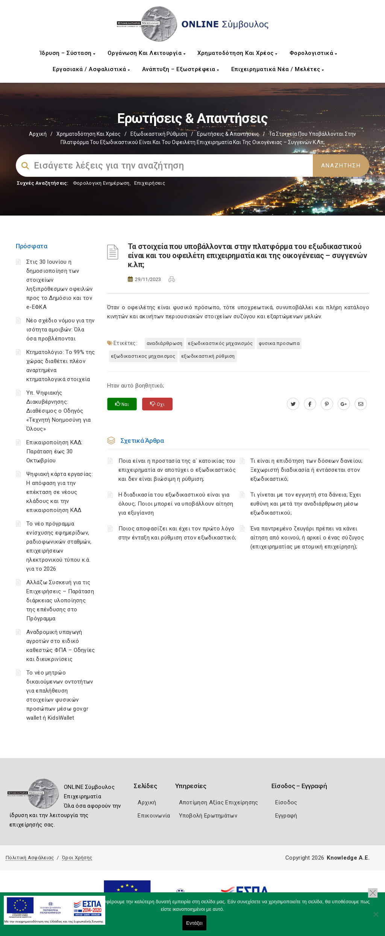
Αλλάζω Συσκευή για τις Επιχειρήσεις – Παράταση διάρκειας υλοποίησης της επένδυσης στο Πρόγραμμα (60, 600)
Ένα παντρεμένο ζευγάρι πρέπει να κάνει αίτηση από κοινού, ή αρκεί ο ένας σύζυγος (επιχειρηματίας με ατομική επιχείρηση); (307, 537)
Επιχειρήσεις (149, 183)
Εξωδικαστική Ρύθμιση (158, 134)
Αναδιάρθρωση (165, 343)
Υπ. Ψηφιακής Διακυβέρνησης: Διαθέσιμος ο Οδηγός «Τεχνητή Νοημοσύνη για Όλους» (58, 410)
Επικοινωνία (154, 815)
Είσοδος (286, 802)
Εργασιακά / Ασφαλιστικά (91, 69)
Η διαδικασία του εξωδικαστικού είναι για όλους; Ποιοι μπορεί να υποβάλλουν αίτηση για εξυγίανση (175, 503)
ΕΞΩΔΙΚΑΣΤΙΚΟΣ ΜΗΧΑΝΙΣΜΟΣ (143, 356)
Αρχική (38, 134)
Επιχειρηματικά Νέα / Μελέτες (277, 69)
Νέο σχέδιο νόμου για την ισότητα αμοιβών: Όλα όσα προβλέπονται (60, 329)
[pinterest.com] (326, 404)
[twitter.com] (293, 404)
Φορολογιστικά (313, 53)
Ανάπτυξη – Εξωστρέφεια (180, 69)
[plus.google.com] (343, 404)
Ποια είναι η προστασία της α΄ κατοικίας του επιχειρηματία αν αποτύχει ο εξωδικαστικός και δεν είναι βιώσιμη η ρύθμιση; (177, 469)
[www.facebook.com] (310, 404)
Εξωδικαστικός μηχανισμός (220, 343)
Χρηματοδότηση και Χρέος (237, 53)
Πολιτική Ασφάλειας (30, 857)
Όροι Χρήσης (77, 857)
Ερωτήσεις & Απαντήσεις (228, 134)
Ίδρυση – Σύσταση (67, 53)
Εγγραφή (286, 815)
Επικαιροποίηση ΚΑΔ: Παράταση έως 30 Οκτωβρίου (54, 451)
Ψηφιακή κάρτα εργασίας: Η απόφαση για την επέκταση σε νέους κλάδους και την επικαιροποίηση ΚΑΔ (59, 492)
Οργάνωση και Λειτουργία (147, 53)
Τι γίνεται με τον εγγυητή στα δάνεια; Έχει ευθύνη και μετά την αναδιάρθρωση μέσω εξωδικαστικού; (305, 503)
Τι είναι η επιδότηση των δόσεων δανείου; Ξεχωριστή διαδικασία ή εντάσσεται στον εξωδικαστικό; (306, 469)
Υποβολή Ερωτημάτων (208, 815)
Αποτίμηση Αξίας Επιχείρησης (218, 802)
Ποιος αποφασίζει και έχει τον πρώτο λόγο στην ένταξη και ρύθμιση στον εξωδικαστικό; (177, 533)
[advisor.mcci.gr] (360, 404)
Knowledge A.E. (348, 857)
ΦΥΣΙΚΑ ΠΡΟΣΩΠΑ (279, 343)
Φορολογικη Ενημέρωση (101, 183)
